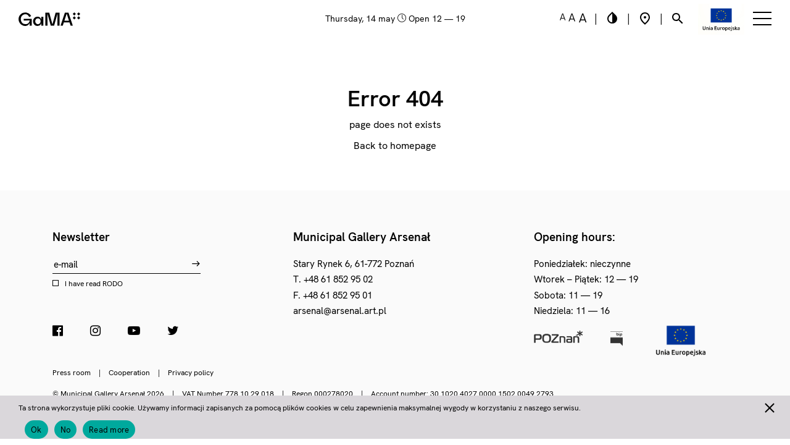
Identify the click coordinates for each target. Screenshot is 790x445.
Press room (71, 373)
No (65, 430)
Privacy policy (191, 373)
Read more (109, 430)
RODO (112, 284)
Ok (36, 430)
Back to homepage (395, 145)
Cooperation (129, 373)
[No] (769, 406)
